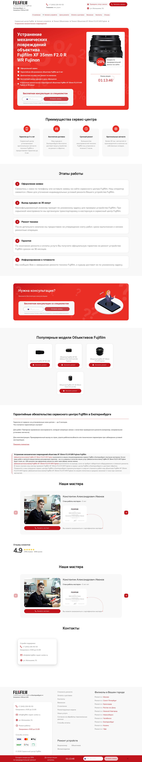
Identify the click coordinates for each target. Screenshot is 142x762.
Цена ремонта (64, 15)
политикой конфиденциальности (59, 103)
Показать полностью (21, 418)
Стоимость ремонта (64, 666)
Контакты (99, 15)
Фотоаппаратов (63, 723)
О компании (36, 15)
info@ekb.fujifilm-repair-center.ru (34, 629)
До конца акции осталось (51, 758)
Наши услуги (62, 687)
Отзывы (107, 15)
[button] (126, 487)
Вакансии (90, 15)
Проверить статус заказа (97, 4)
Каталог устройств (51, 15)
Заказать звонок (118, 4)
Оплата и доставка (77, 15)
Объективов (76, 720)
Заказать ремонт (26, 365)
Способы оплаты (63, 697)
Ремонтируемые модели (66, 684)
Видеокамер (62, 720)
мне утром (53, 7)
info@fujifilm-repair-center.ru (28, 689)
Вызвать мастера (42, 502)
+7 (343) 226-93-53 (56, 5)
